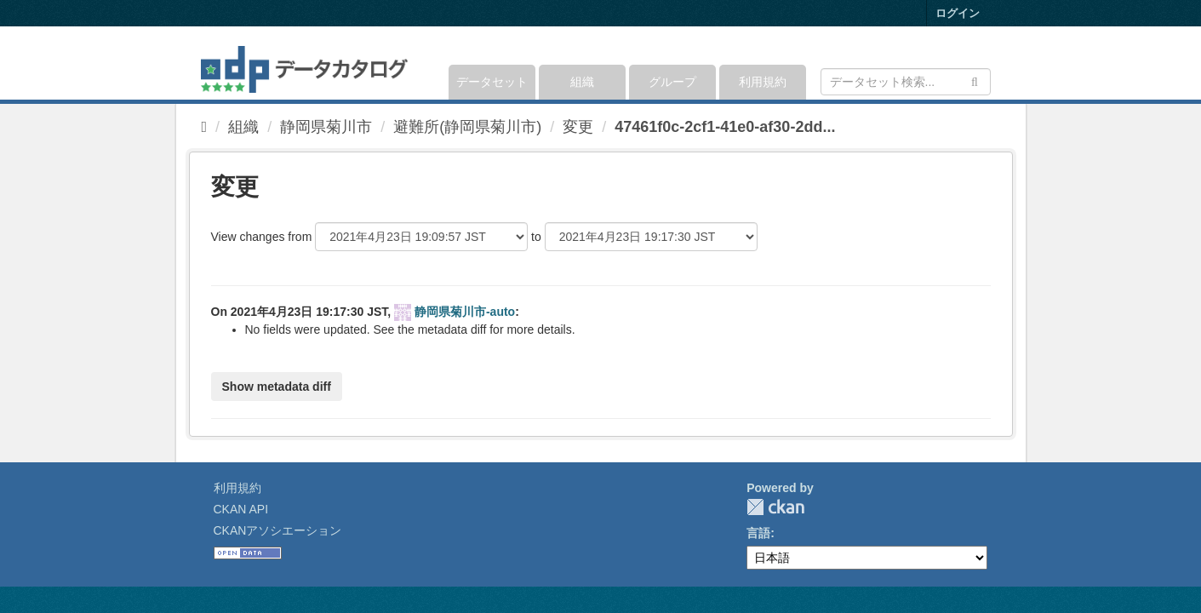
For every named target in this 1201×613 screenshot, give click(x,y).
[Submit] (975, 80)
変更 (578, 126)
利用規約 (762, 82)
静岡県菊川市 (326, 126)
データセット (492, 82)
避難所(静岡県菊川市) (467, 126)
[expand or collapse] (988, 63)
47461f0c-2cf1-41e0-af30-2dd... (725, 126)
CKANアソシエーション (278, 530)
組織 (582, 82)
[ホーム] (205, 126)
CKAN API (241, 509)
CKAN (775, 507)
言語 (758, 533)
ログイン (957, 13)
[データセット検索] (906, 81)
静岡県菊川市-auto (465, 311)
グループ (672, 82)
